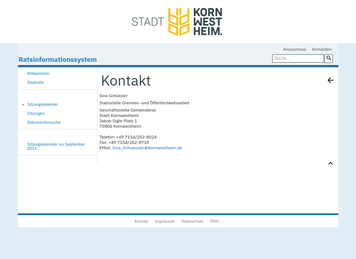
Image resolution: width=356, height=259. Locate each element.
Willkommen (38, 73)
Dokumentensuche (44, 122)
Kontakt (141, 221)
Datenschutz (193, 221)
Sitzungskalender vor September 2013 (56, 146)
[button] (329, 58)
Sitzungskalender (43, 104)
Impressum (165, 221)
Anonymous (294, 49)
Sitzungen (36, 113)
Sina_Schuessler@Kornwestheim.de (147, 147)
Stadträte (35, 82)
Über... (215, 220)
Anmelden (322, 49)
